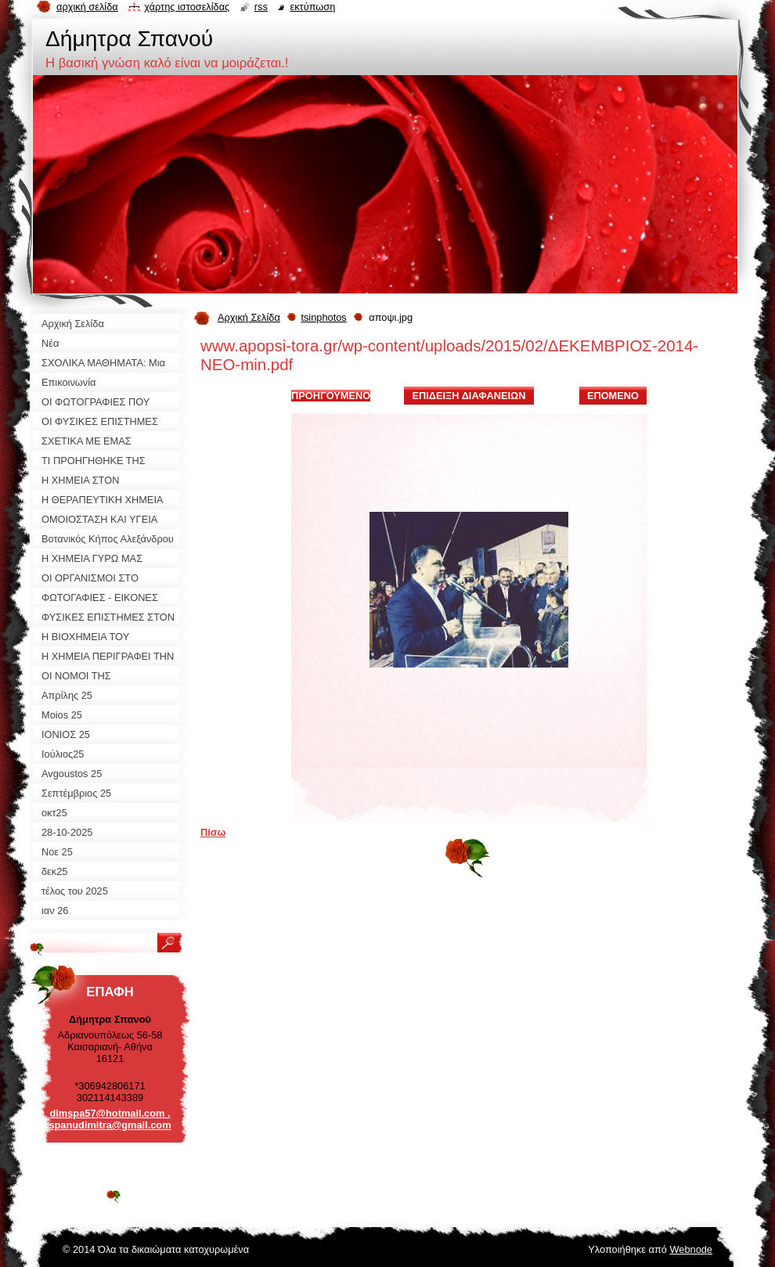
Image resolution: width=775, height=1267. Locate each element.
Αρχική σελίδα (87, 7)
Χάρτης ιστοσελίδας (186, 7)
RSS (261, 7)
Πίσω (212, 832)
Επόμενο (613, 395)
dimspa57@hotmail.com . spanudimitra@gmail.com (110, 1119)
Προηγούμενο (330, 395)
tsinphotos (323, 317)
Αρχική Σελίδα (249, 317)
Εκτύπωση (312, 7)
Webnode (690, 1249)
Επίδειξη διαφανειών (468, 395)
